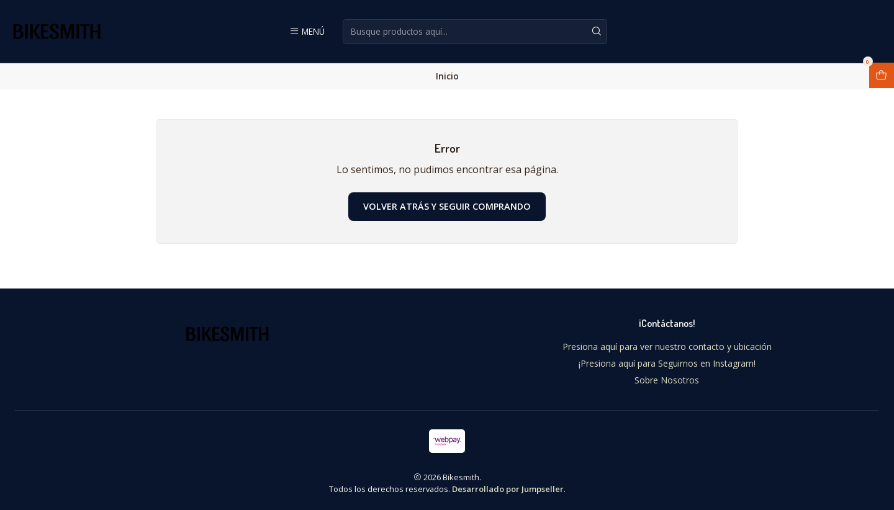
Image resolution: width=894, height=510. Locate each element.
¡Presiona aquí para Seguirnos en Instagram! (667, 363)
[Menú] (307, 31)
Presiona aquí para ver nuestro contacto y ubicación (667, 346)
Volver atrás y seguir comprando (447, 206)
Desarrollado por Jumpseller (508, 488)
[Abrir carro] (881, 75)
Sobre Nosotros (666, 380)
